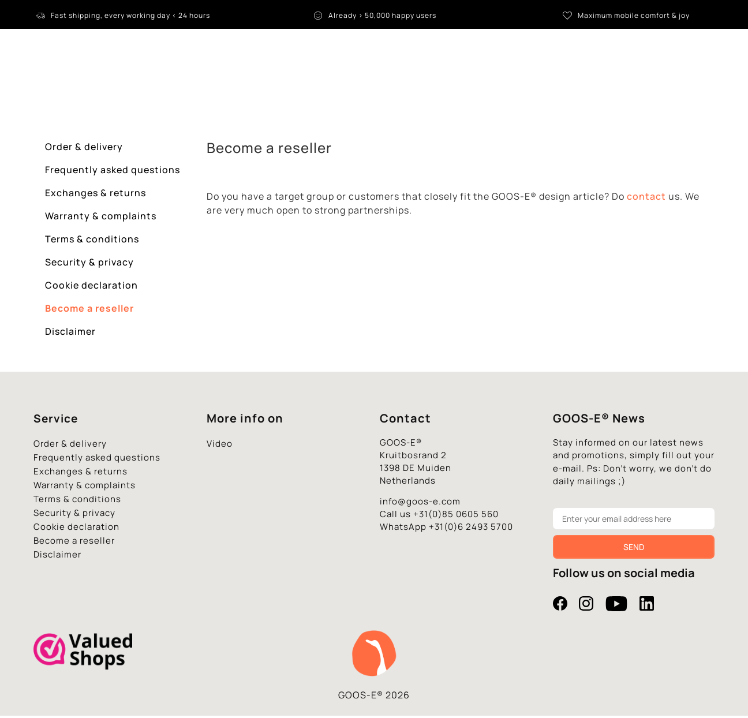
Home (142, 83)
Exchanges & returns (95, 195)
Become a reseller (89, 310)
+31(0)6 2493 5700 (471, 529)
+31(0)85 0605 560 (456, 516)
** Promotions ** (491, 83)
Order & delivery (84, 149)
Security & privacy (89, 264)
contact (646, 198)
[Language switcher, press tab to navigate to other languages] (691, 52)
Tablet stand (201, 83)
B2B (551, 83)
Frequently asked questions (112, 172)
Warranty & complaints (100, 218)
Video (220, 446)
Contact (594, 83)
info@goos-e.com (420, 504)
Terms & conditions (92, 241)
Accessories (413, 83)
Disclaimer (70, 333)
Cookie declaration (91, 287)
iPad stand (270, 83)
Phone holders (341, 83)
